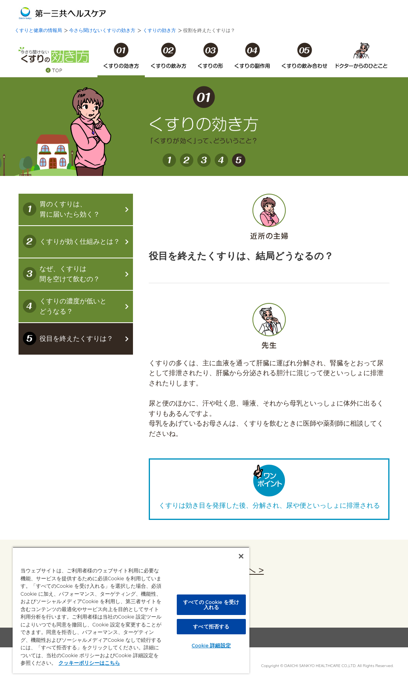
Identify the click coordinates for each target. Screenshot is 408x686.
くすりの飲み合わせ (304, 55)
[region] (131, 610)
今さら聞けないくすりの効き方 (102, 30)
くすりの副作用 (252, 55)
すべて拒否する (211, 626)
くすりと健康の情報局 (38, 30)
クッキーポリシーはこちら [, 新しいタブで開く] (89, 663)
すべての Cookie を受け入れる (211, 604)
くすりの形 (210, 55)
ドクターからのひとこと (361, 55)
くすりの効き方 (159, 30)
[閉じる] (241, 556)
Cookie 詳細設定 (211, 645)
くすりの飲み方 (168, 55)
